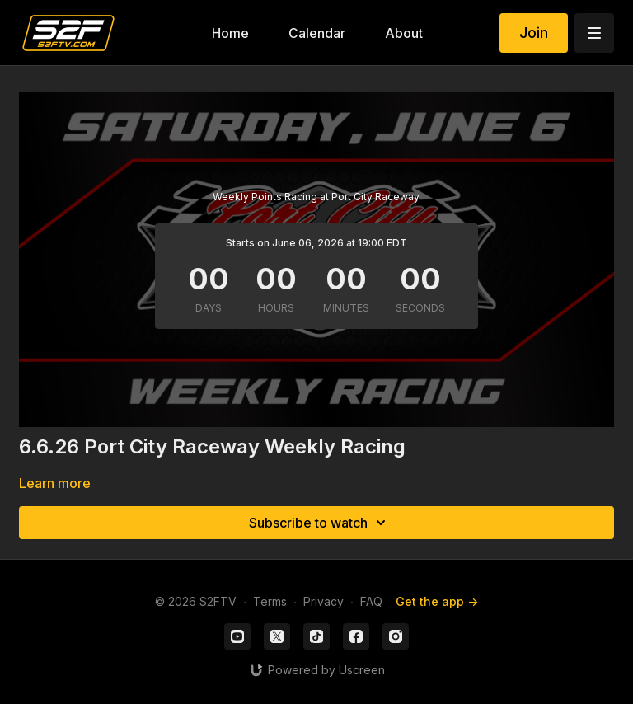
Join (533, 32)
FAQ (371, 601)
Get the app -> (437, 601)
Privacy (323, 601)
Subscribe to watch (320, 523)
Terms (270, 601)
